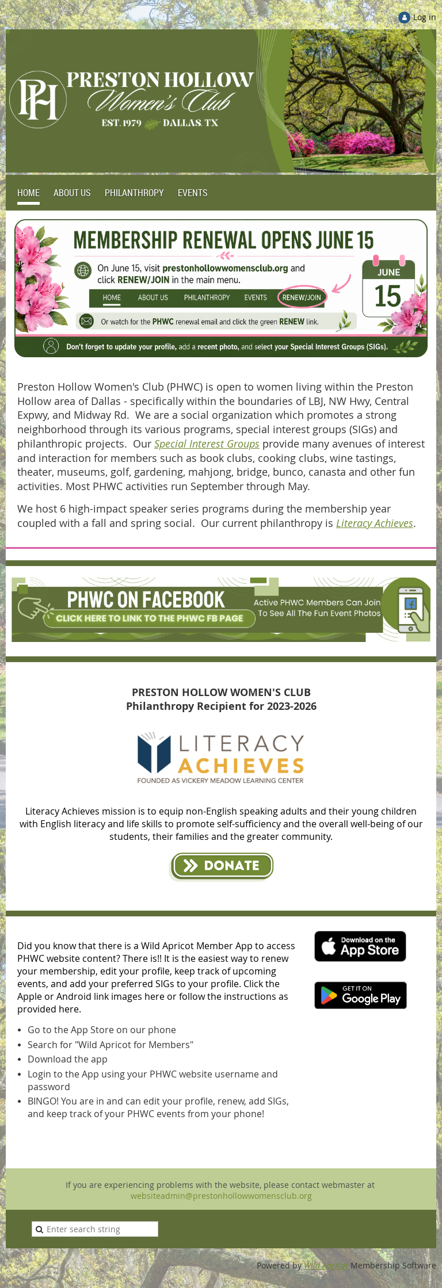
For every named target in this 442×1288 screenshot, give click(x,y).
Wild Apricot (326, 1265)
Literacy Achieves (374, 523)
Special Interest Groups (207, 443)
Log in (424, 17)
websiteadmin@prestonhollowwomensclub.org (221, 1195)
